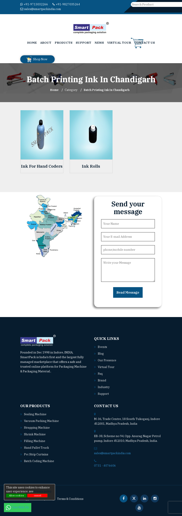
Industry (104, 387)
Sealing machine (35, 414)
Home (32, 42)
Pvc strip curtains (37, 454)
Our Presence (107, 360)
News (99, 42)
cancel (37, 495)
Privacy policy (42, 491)
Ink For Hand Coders (42, 166)
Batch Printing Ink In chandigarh (106, 90)
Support (83, 42)
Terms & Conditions (73, 499)
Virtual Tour (119, 42)
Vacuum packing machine (42, 421)
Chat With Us (17, 507)
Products (63, 42)
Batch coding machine (40, 461)
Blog (101, 353)
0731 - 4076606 (105, 465)
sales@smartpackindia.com (41, 9)
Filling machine (35, 441)
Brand (102, 380)
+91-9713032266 (34, 4)
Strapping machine (37, 427)
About (45, 42)
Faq (100, 373)
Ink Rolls (91, 166)
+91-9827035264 (66, 4)
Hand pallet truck (37, 447)
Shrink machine (35, 434)
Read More (60, 371)
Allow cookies (16, 495)
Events (102, 347)
